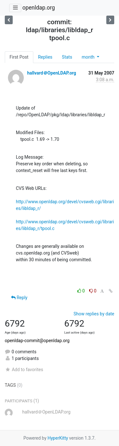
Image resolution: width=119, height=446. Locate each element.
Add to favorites (24, 369)
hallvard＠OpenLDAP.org (51, 73)
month (89, 57)
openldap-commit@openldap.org (37, 340)
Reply (19, 297)
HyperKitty (58, 438)
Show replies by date (94, 313)
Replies (45, 57)
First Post (19, 57)
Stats (67, 57)
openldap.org (38, 7)
